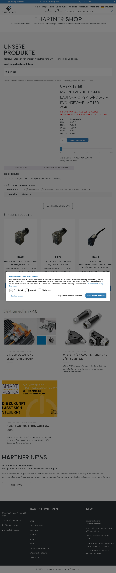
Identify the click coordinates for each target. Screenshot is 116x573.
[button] (16, 296)
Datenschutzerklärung (95, 284)
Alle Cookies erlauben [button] (96, 295)
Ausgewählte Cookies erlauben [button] (69, 296)
